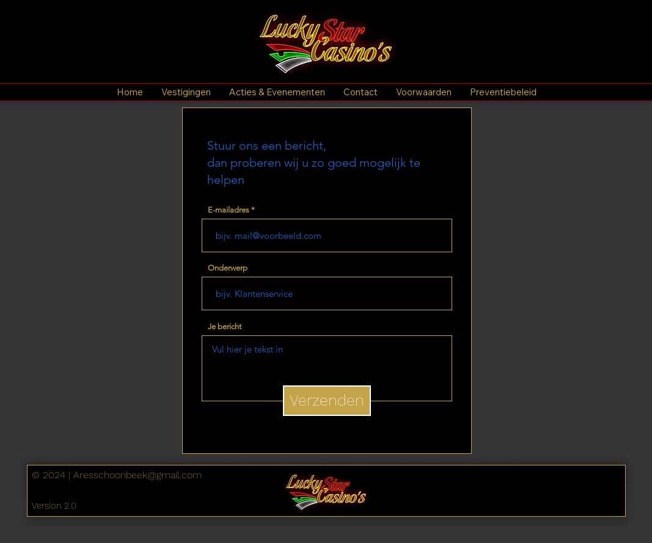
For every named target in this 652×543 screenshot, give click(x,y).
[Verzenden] (327, 400)
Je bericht (224, 326)
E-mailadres (228, 210)
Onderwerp (227, 268)
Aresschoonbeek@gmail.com (137, 475)
